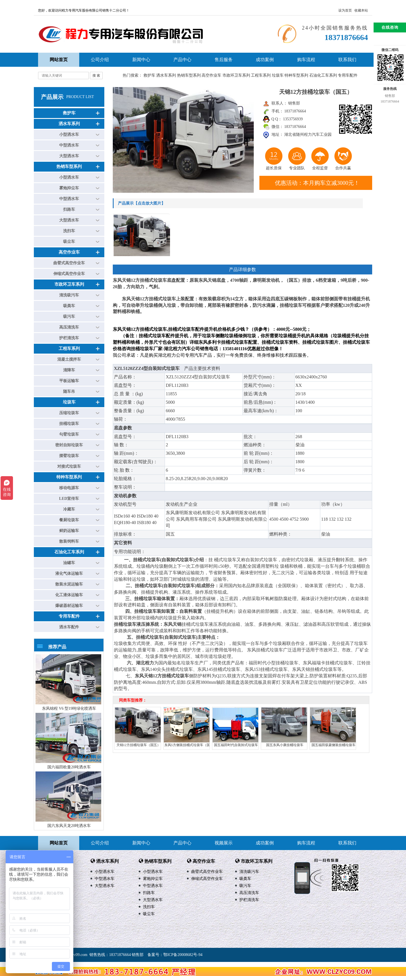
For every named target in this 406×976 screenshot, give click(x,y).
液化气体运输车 (69, 573)
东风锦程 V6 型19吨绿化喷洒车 (69, 708)
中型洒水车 (69, 145)
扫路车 (69, 209)
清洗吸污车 (69, 295)
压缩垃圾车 (69, 413)
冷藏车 (69, 509)
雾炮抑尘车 (69, 188)
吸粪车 (69, 306)
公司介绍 (100, 59)
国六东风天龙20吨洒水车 (69, 826)
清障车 (69, 370)
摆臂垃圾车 (69, 456)
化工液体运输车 (69, 595)
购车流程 (306, 59)
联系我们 (347, 59)
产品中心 (182, 59)
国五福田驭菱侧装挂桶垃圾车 (334, 745)
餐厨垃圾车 (69, 520)
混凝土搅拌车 (69, 359)
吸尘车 (69, 241)
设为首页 (345, 10)
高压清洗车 (69, 327)
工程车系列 (261, 75)
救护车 (149, 75)
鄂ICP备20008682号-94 (182, 955)
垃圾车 (278, 75)
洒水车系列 (166, 75)
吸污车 (69, 316)
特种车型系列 (296, 75)
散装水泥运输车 (69, 584)
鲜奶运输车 (69, 531)
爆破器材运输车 (69, 606)
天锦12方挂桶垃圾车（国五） (138, 745)
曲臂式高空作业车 (69, 263)
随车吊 (69, 391)
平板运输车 (69, 381)
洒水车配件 (69, 627)
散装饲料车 (69, 541)
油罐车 (69, 563)
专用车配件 (348, 75)
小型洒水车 (69, 134)
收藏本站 (361, 10)
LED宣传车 (69, 498)
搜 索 (96, 75)
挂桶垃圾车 (69, 424)
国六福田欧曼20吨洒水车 (69, 767)
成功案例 (265, 59)
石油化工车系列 (323, 75)
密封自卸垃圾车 (69, 445)
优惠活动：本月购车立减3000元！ (317, 183)
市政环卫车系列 (236, 75)
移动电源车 (69, 488)
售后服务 (224, 59)
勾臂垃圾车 (69, 434)
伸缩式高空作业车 (69, 274)
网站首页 (59, 842)
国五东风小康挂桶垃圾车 (284, 745)
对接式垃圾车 (69, 466)
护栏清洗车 (69, 338)
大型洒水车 (69, 156)
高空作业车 (211, 75)
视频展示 (224, 842)
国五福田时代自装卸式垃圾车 (236, 745)
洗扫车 (69, 231)
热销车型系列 (189, 75)
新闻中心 (141, 59)
